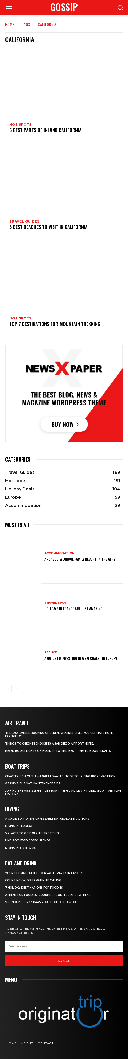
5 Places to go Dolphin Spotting (32, 833)
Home (9, 24)
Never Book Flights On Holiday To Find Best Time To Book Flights (58, 751)
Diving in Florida (18, 826)
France (50, 652)
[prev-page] (8, 688)
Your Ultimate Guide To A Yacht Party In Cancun (44, 873)
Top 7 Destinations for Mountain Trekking (54, 323)
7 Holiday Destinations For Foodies (34, 887)
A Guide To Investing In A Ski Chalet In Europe (80, 658)
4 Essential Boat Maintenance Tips (32, 783)
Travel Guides (24, 221)
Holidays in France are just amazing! (74, 608)
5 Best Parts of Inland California (45, 130)
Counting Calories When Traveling (33, 880)
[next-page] (17, 688)
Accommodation (59, 553)
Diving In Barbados (20, 847)
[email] (64, 946)
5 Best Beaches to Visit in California (48, 227)
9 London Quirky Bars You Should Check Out (41, 902)
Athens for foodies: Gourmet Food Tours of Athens (48, 895)
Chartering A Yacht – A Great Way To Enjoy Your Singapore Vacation (60, 776)
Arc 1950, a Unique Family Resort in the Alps (79, 559)
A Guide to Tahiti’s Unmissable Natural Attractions (47, 818)
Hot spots (20, 124)
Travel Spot (55, 602)
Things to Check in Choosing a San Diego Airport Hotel (49, 743)
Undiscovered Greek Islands (28, 840)
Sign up (64, 960)
